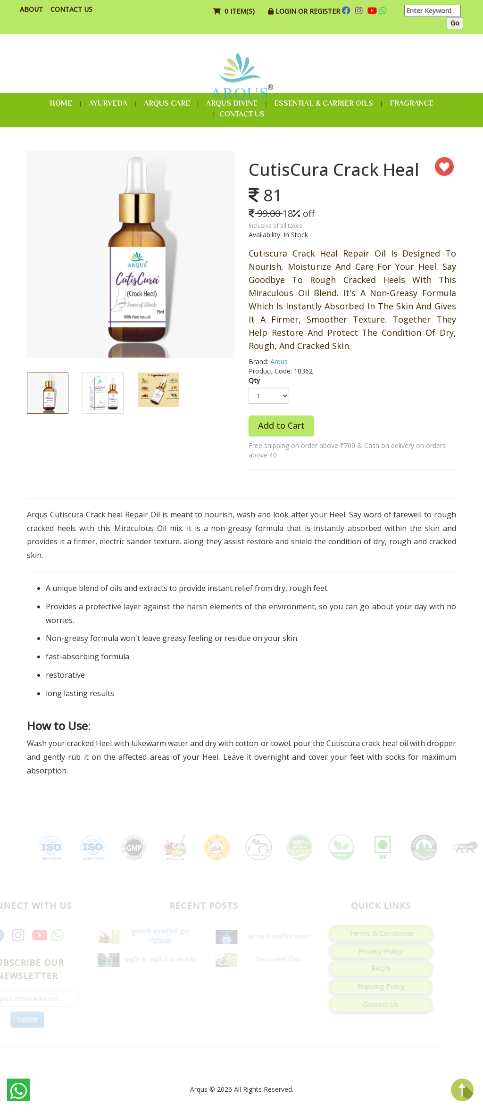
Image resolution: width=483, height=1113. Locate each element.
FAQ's (371, 968)
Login (286, 11)
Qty (254, 380)
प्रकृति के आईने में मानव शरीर (152, 959)
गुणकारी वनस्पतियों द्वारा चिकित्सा (151, 936)
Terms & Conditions (372, 933)
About (31, 9)
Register (324, 11)
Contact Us (71, 9)
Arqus (279, 361)
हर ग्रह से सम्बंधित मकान (270, 936)
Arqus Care (167, 103)
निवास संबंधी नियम (269, 959)
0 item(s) (235, 11)
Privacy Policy (372, 950)
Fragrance (411, 103)
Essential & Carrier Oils (323, 103)
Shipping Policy (372, 986)
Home (61, 103)
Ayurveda (108, 103)
